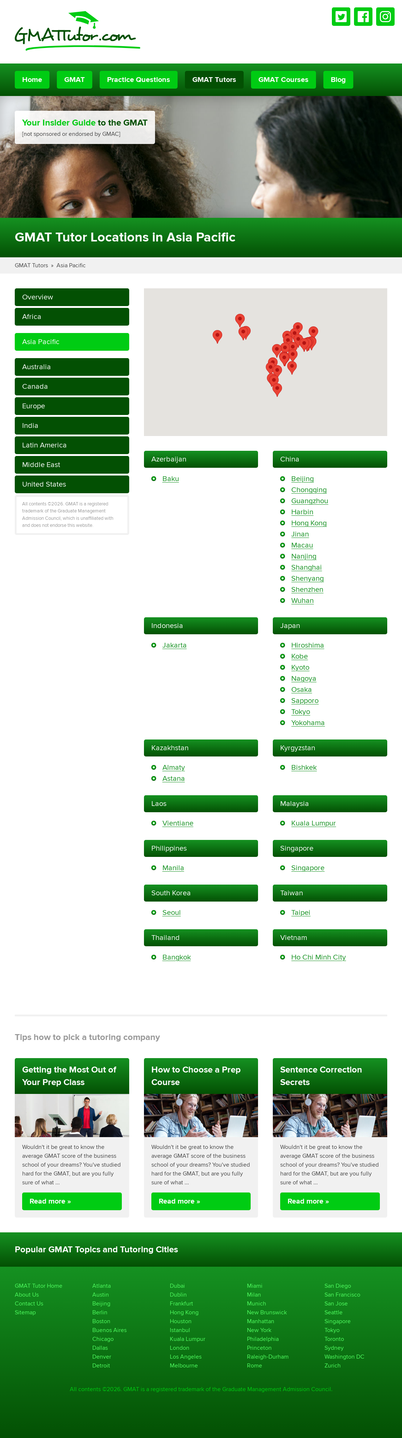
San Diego (337, 1285)
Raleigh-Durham (268, 1356)
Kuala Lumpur (313, 823)
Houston (181, 1321)
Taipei (300, 912)
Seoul (171, 912)
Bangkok (176, 957)
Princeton (259, 1347)
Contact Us (29, 1303)
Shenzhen (307, 589)
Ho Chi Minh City (318, 957)
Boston (101, 1321)
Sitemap (25, 1312)
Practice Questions (138, 79)
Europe (33, 406)
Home (32, 79)
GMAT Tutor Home (38, 1285)
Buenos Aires (109, 1330)
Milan (254, 1294)
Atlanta (101, 1285)
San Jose (336, 1303)
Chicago (103, 1338)
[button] (217, 337)
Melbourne (184, 1365)
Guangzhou (309, 501)
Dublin (178, 1294)
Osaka (301, 689)
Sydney (334, 1347)
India (30, 425)
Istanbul (180, 1330)
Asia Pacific (71, 265)
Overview (37, 297)
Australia (36, 367)
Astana (173, 778)
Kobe (299, 656)
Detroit (101, 1365)
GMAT (74, 79)
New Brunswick (267, 1312)
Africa (31, 316)
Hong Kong (309, 523)
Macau (302, 545)
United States (44, 484)
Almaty (173, 767)
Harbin (302, 512)
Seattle (333, 1312)
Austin (100, 1294)
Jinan (300, 534)
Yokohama (308, 722)
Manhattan (260, 1321)
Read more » (50, 1201)
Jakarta (174, 645)
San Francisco (342, 1294)
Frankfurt (181, 1303)
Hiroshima (307, 645)
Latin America (44, 445)
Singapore (307, 868)
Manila (173, 868)
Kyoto (300, 667)
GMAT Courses (283, 79)
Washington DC (344, 1356)
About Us (27, 1294)
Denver (101, 1356)
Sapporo (305, 700)
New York (259, 1330)
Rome (254, 1365)
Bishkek (304, 767)
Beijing (302, 478)
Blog (338, 79)
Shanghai (306, 567)
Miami (254, 1285)
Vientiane (177, 823)
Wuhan (302, 600)
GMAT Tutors (214, 79)
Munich (256, 1303)
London (179, 1347)
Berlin (99, 1312)
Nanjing (303, 556)
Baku (170, 478)
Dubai (177, 1285)
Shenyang (307, 578)
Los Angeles (186, 1356)
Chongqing (309, 489)
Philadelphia (263, 1338)
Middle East (41, 464)
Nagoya (303, 678)
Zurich (332, 1365)
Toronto (334, 1338)
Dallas (100, 1347)
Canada (35, 386)
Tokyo (300, 711)
